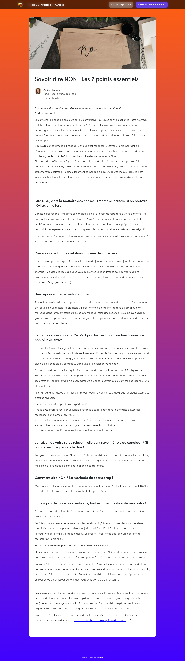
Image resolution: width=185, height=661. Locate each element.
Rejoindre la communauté (151, 4)
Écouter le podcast (121, 4)
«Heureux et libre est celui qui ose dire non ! (100, 620)
